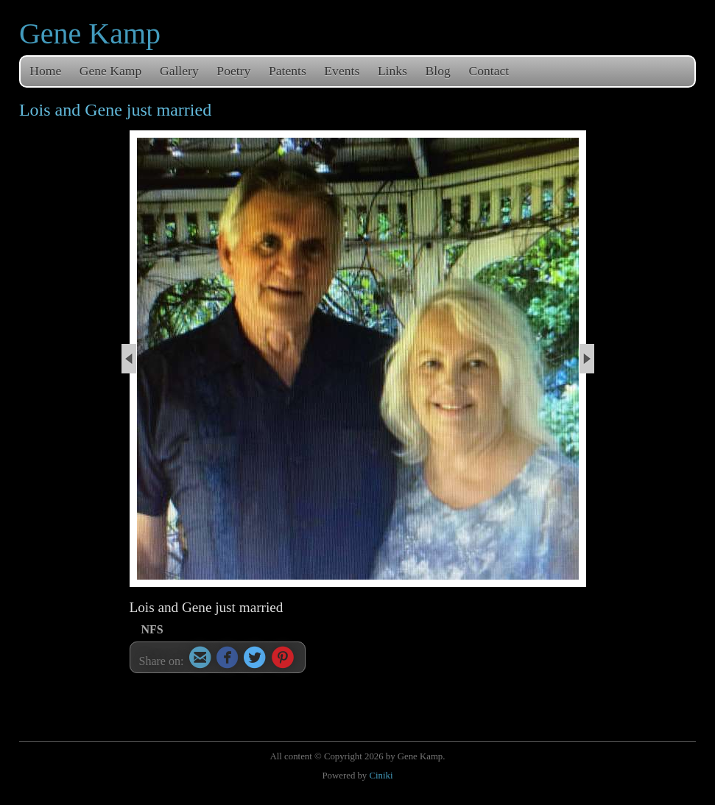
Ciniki (380, 775)
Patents (287, 70)
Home (45, 70)
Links (392, 70)
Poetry (233, 70)
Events (341, 70)
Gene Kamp (90, 33)
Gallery (179, 70)
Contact (488, 70)
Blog (438, 70)
